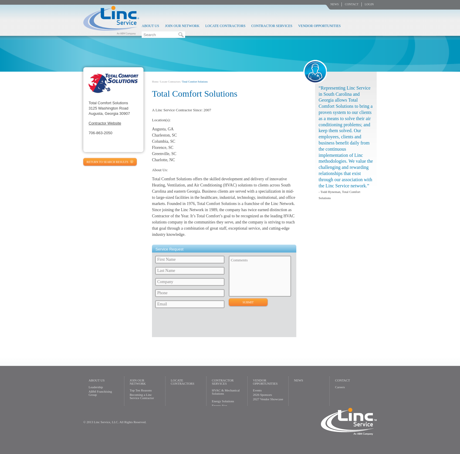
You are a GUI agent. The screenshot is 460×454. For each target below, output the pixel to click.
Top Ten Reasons (141, 390)
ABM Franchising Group (100, 393)
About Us (150, 26)
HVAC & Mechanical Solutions (226, 392)
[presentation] (198, 324)
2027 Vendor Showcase (268, 399)
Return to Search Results (107, 162)
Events (257, 390)
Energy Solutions (223, 401)
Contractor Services (271, 26)
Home (155, 81)
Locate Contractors (225, 26)
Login (369, 4)
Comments (260, 276)
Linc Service (111, 20)
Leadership (96, 387)
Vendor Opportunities (319, 26)
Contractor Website (105, 123)
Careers (340, 387)
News (334, 4)
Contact (351, 4)
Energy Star (219, 405)
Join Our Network (182, 26)
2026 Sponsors (262, 394)
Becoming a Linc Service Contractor (142, 396)
